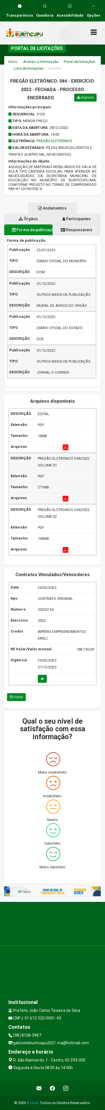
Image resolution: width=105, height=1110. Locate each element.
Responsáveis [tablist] (76, 230)
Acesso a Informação (41, 62)
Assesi (32, 1103)
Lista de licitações (28, 68)
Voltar (16, 697)
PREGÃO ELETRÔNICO (54, 141)
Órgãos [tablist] (28, 219)
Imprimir (85, 98)
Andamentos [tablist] (52, 208)
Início (12, 62)
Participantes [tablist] (76, 219)
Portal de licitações (79, 62)
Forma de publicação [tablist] (32, 230)
